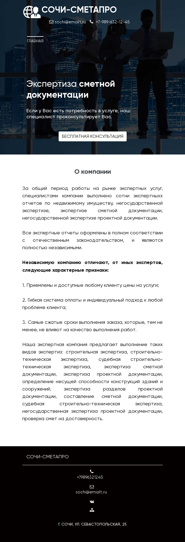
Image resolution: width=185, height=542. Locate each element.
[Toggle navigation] (154, 36)
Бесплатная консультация (92, 136)
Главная (35, 41)
